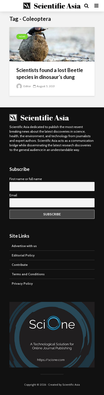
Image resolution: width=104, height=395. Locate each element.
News (22, 36)
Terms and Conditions (28, 274)
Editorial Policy (23, 255)
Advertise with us (24, 246)
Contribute (20, 265)
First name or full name (25, 179)
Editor (23, 86)
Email (13, 195)
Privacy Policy (22, 283)
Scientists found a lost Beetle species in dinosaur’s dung (49, 73)
